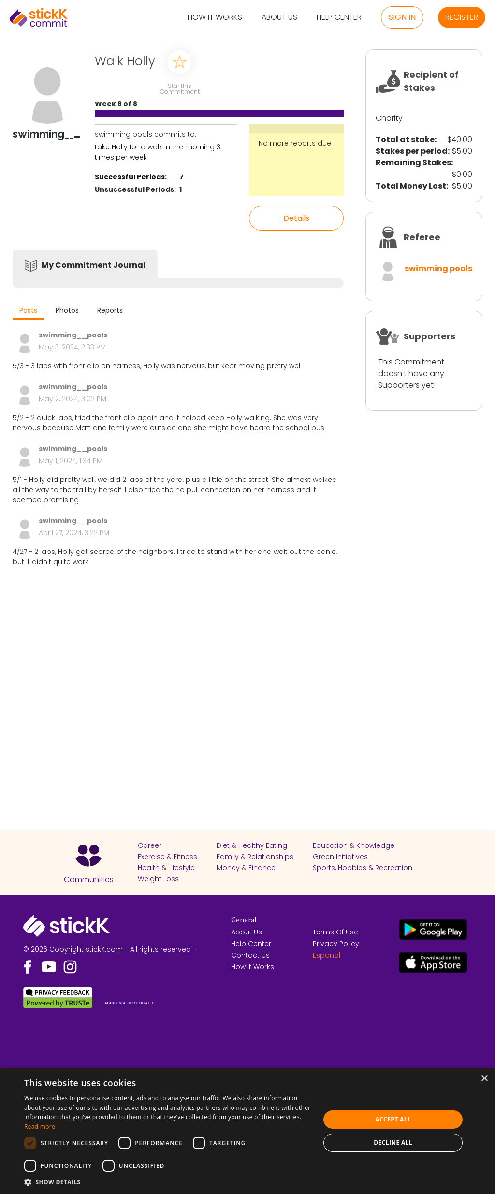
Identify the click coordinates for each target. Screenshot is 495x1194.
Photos (67, 310)
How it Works (215, 18)
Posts (28, 310)
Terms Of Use (335, 932)
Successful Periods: (131, 177)
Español (326, 955)
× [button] (484, 1078)
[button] (167, 1182)
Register (461, 17)
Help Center (339, 18)
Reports (110, 310)
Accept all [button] (393, 1119)
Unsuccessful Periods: (135, 189)
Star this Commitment (179, 88)
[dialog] (247, 1131)
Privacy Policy (336, 943)
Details (296, 218)
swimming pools (438, 268)
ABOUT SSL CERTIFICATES (129, 1003)
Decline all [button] (393, 1142)
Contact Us (250, 955)
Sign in (402, 17)
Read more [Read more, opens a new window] (39, 1126)
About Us (279, 18)
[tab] (28, 312)
